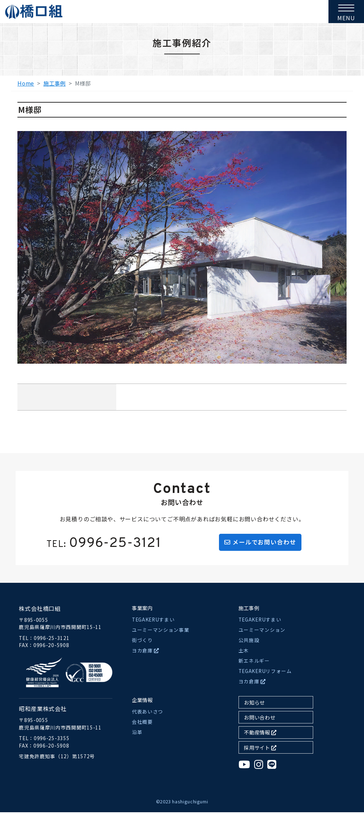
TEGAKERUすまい (153, 621)
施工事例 (54, 83)
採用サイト (260, 749)
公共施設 (249, 642)
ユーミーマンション (262, 631)
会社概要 (142, 723)
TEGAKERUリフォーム (265, 673)
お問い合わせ (259, 719)
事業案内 (142, 609)
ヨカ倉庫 (145, 652)
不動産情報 (260, 734)
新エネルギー (254, 662)
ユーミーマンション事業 (160, 631)
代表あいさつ (147, 713)
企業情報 (142, 702)
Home (25, 83)
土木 (244, 652)
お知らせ (254, 704)
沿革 (137, 734)
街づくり (142, 642)
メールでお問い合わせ (260, 543)
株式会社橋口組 (40, 610)
